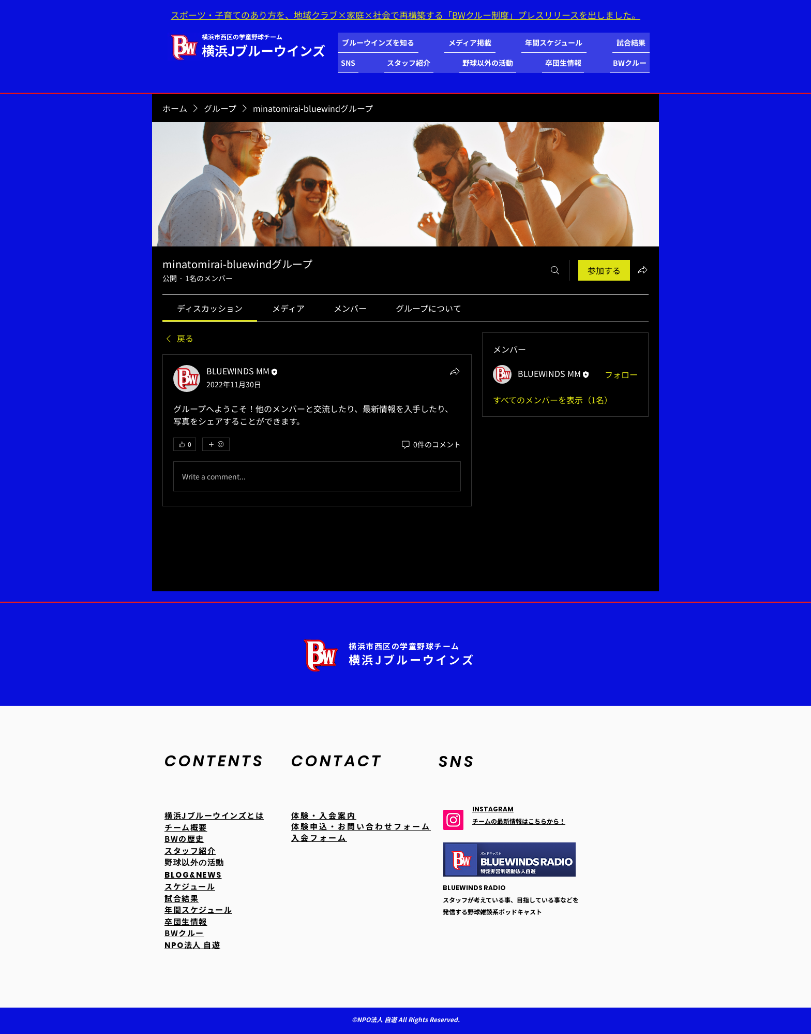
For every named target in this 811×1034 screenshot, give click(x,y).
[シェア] (454, 371)
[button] (378, 43)
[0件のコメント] (430, 445)
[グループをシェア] (642, 270)
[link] (210, 308)
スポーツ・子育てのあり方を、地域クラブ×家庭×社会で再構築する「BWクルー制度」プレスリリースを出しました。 (405, 14)
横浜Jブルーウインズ (263, 50)
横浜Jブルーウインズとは (214, 815)
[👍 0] (184, 444)
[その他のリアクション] (216, 444)
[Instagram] (453, 820)
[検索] (555, 270)
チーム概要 (185, 827)
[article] (317, 430)
